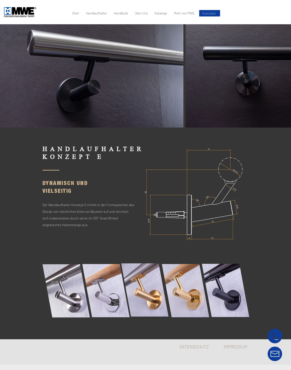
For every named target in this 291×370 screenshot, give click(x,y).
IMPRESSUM (235, 346)
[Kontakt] (209, 13)
